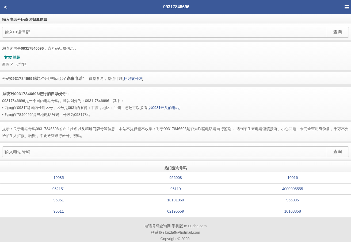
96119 (175, 189)
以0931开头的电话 (163, 108)
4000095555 (292, 189)
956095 (292, 200)
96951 (59, 200)
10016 (292, 177)
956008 (175, 177)
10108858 (292, 211)
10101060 (175, 200)
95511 (59, 211)
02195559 (175, 211)
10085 (59, 177)
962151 (58, 189)
